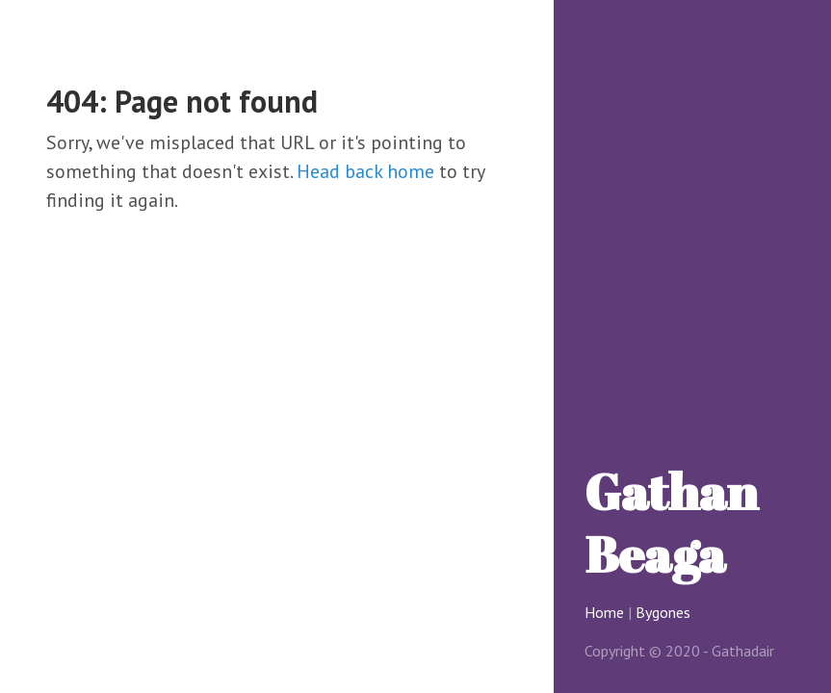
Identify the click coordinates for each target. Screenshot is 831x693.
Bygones (663, 612)
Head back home (365, 171)
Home (604, 612)
